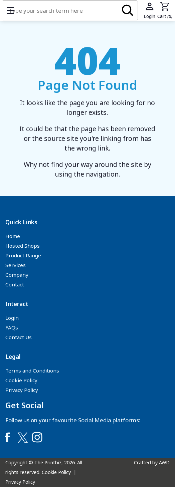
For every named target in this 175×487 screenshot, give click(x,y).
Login (12, 317)
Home (12, 236)
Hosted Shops (22, 245)
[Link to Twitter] (22, 437)
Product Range (23, 255)
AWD (164, 462)
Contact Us (18, 337)
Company (16, 274)
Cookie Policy (21, 380)
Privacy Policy (21, 390)
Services (15, 265)
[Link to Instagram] (37, 437)
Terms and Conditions (32, 370)
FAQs (11, 327)
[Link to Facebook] (7, 437)
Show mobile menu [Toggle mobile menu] (14, 10)
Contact (14, 284)
